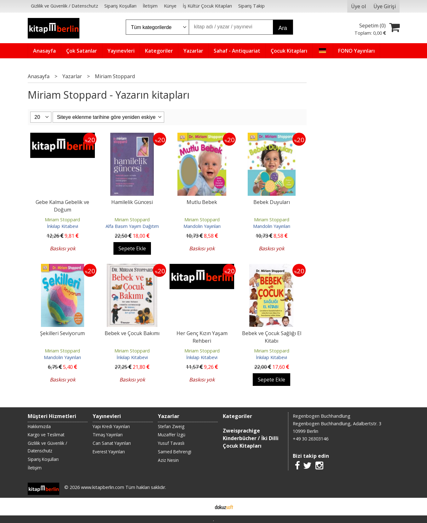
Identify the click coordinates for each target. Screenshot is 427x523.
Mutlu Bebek (202, 202)
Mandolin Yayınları (202, 226)
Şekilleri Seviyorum (62, 333)
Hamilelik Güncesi (132, 202)
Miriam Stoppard (62, 220)
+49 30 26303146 (310, 439)
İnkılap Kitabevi (62, 226)
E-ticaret (203, 506)
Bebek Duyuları (271, 202)
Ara (283, 28)
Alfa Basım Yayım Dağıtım (132, 226)
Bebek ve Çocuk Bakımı (132, 333)
